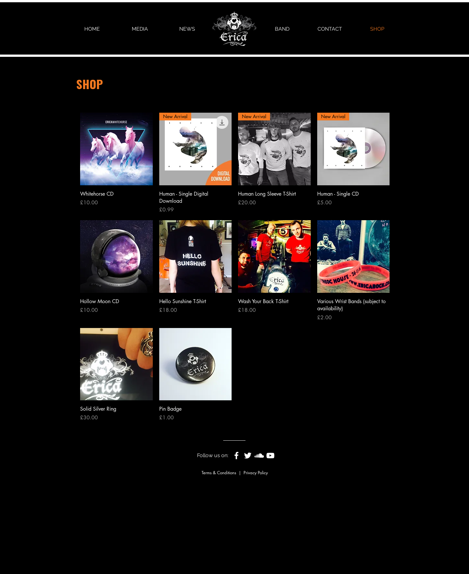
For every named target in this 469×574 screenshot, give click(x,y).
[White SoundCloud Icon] (259, 455)
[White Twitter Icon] (248, 455)
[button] (139, 29)
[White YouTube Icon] (270, 455)
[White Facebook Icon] (236, 455)
